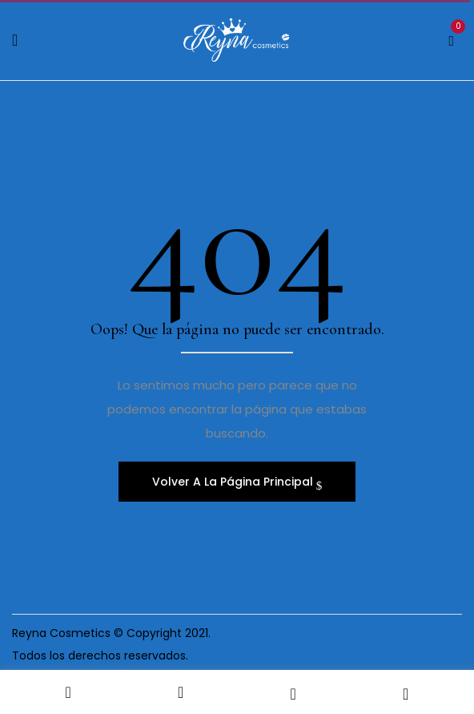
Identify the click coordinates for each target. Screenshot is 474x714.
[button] (451, 38)
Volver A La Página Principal (234, 482)
